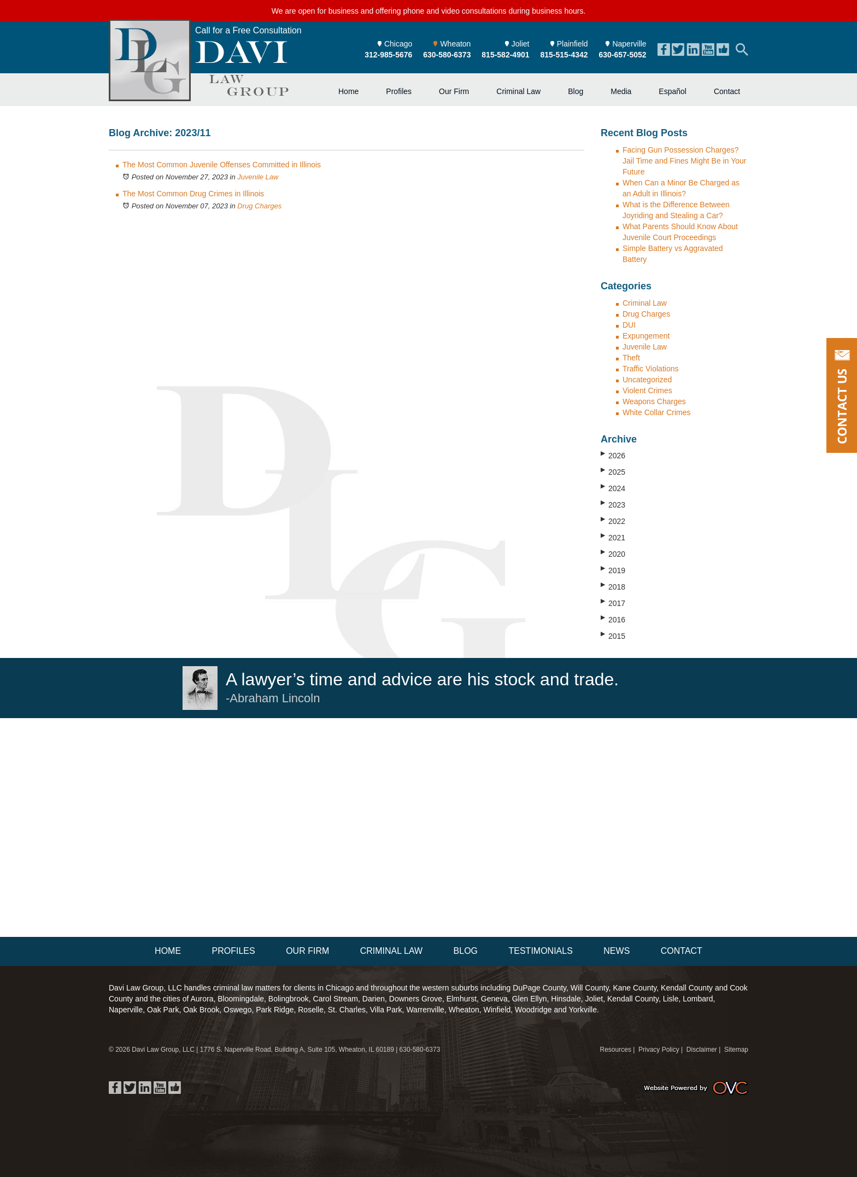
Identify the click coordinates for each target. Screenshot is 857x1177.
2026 (613, 455)
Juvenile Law (257, 177)
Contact (727, 91)
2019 (613, 570)
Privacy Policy (658, 1049)
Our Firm (454, 91)
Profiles (399, 91)
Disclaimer (701, 1049)
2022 (613, 521)
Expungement (646, 335)
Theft (631, 357)
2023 (613, 504)
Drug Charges (259, 206)
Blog (575, 91)
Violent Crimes (647, 390)
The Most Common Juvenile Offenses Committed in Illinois (221, 164)
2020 (613, 553)
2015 (613, 635)
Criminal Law (518, 91)
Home (348, 91)
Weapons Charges (654, 401)
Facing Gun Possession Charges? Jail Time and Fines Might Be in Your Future (684, 160)
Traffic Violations (650, 368)
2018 (613, 586)
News (616, 950)
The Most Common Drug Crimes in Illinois (193, 193)
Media (621, 91)
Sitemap (736, 1049)
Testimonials (540, 950)
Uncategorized (647, 379)
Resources (615, 1049)
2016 (613, 619)
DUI (629, 325)
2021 (613, 537)
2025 (613, 471)
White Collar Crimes (656, 412)
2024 (613, 488)
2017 (613, 603)
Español (672, 91)
